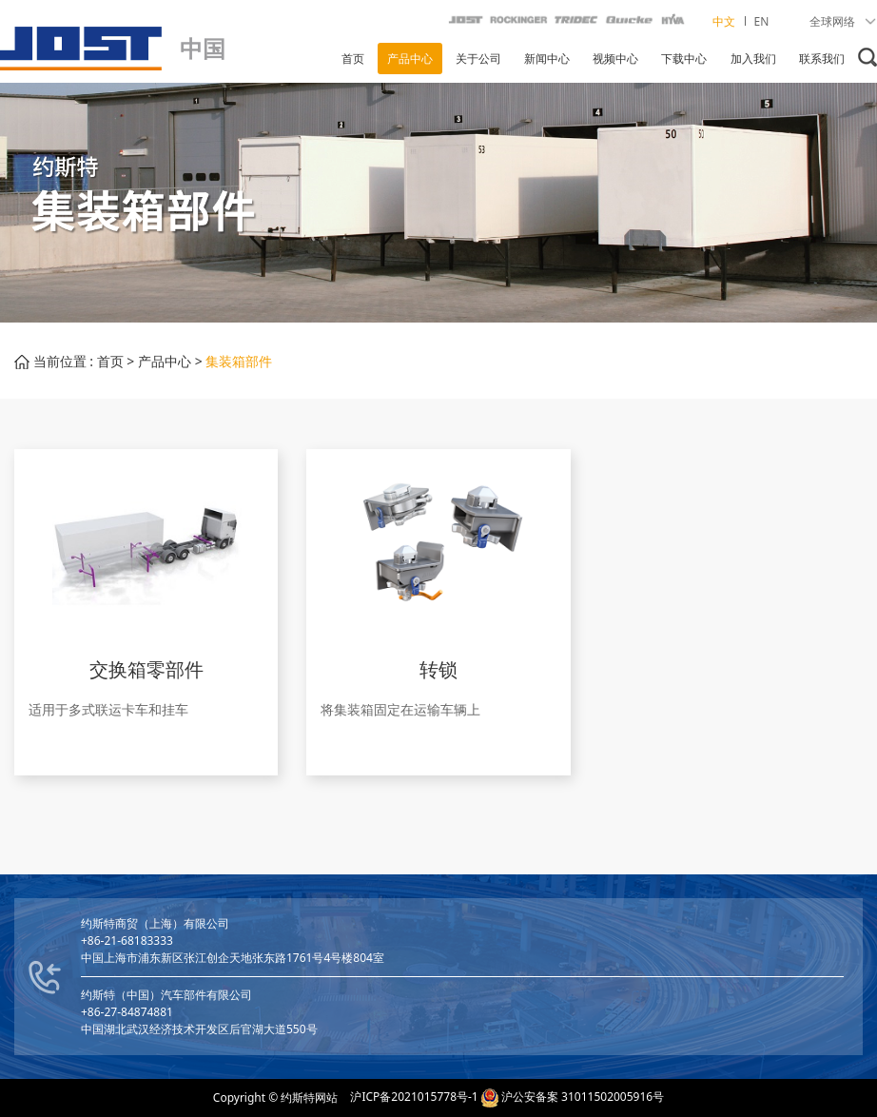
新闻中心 (547, 58)
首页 (352, 58)
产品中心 (410, 58)
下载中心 (684, 58)
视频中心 (615, 58)
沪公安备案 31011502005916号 (582, 1096)
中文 (725, 21)
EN (762, 21)
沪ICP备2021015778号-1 (413, 1096)
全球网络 (843, 21)
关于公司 (478, 58)
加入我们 (753, 58)
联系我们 (822, 58)
